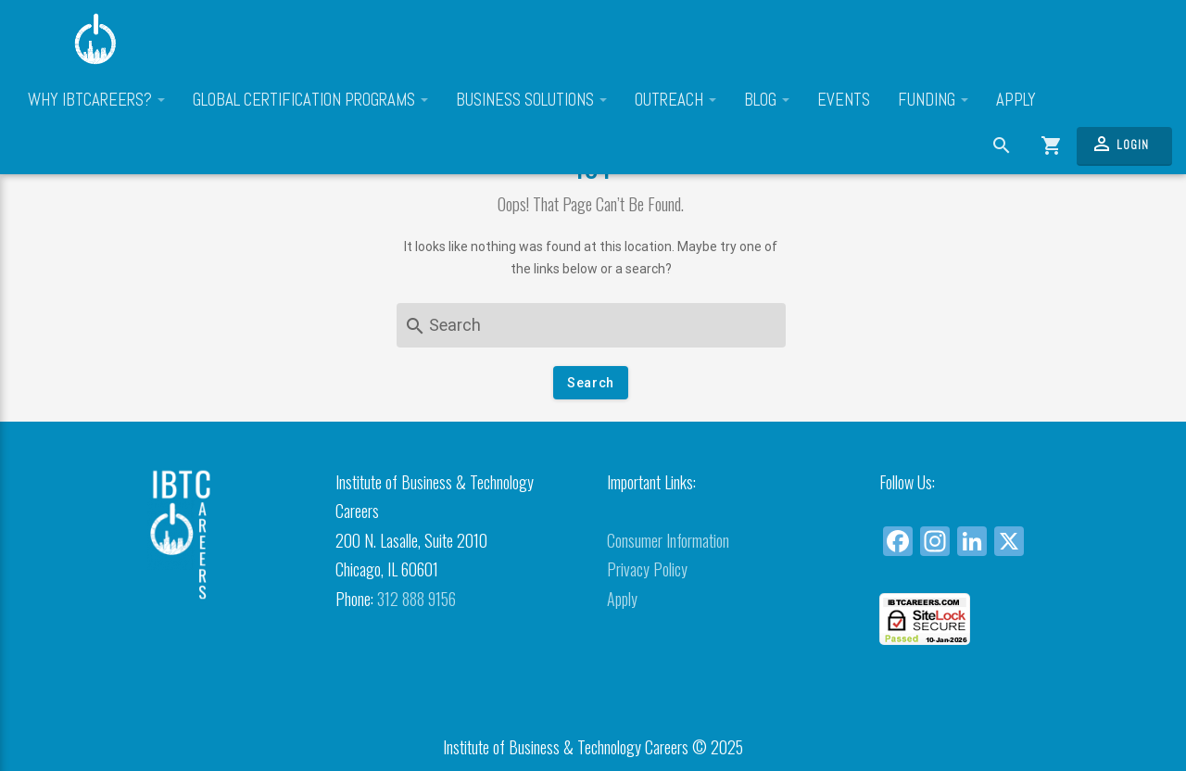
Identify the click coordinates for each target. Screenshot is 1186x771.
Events (843, 100)
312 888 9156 (416, 599)
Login (1120, 144)
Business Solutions (531, 100)
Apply (1016, 100)
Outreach (675, 100)
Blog (766, 100)
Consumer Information (668, 540)
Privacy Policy (647, 569)
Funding (933, 100)
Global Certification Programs (310, 100)
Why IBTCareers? (96, 100)
